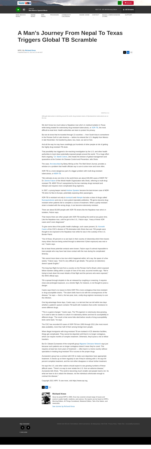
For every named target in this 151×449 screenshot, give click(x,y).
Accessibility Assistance (132, 428)
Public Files (121, 428)
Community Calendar (66, 20)
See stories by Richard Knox (63, 411)
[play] (18, 14)
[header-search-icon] (120, 5)
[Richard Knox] (46, 402)
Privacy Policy (112, 428)
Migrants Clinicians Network (90, 348)
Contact (95, 19)
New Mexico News (21, 20)
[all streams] (128, 14)
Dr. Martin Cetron (60, 161)
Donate (130, 5)
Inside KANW (84, 19)
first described (55, 168)
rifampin (80, 202)
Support (128, 19)
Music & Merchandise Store (111, 20)
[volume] (24, 14)
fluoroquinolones (48, 204)
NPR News (43, 20)
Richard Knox (30, 55)
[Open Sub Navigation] (51, 22)
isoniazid (69, 202)
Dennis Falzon (50, 185)
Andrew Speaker (72, 195)
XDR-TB (95, 132)
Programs (54, 19)
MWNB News (33, 20)
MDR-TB (57, 178)
